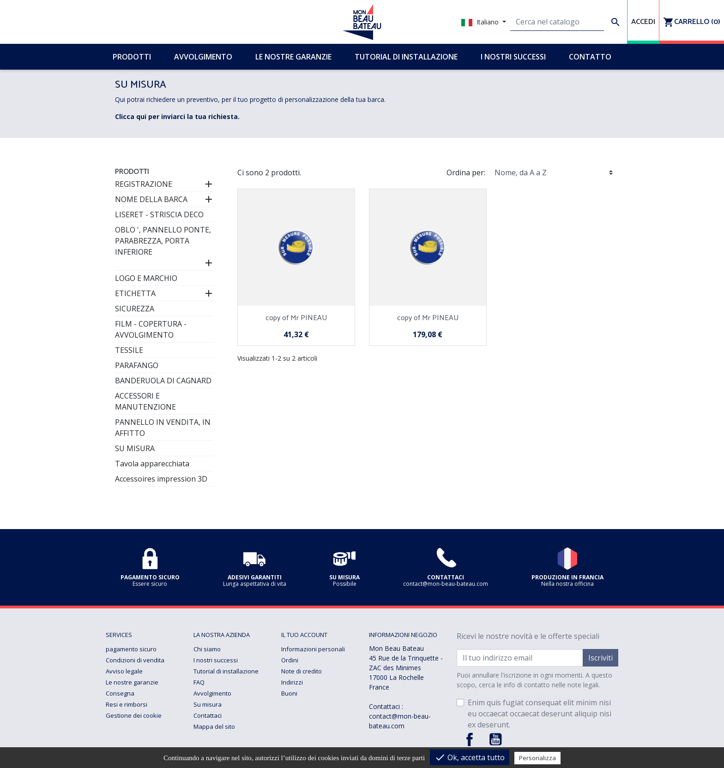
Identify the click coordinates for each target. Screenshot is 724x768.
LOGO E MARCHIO (146, 278)
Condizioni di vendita (135, 660)
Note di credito (301, 671)
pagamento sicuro (131, 649)
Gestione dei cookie (134, 715)
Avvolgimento (212, 693)
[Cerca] (557, 22)
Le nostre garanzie (132, 682)
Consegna (120, 693)
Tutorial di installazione (226, 671)
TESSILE (129, 350)
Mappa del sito (214, 726)
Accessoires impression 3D (161, 479)
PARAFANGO (136, 365)
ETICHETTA (135, 293)
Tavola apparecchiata (152, 463)
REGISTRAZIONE (143, 184)
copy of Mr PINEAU (296, 318)
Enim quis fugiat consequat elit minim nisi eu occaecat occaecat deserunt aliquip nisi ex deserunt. (539, 713)
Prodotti (132, 172)
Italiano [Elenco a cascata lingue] (481, 22)
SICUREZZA (134, 309)
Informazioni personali (313, 649)
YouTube (495, 739)
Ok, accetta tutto (469, 757)
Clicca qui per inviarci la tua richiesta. (177, 116)
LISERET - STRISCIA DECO (159, 214)
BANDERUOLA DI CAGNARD (163, 380)
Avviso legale (124, 671)
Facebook (469, 739)
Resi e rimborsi (126, 704)
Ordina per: (465, 172)
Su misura (207, 704)
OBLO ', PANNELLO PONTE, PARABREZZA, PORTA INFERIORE (163, 241)
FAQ (199, 682)
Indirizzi (292, 682)
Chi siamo (207, 649)
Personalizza (537, 758)
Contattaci (207, 715)
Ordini (289, 660)
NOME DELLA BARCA (151, 199)
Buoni (289, 693)
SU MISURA (135, 448)
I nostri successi (215, 660)
